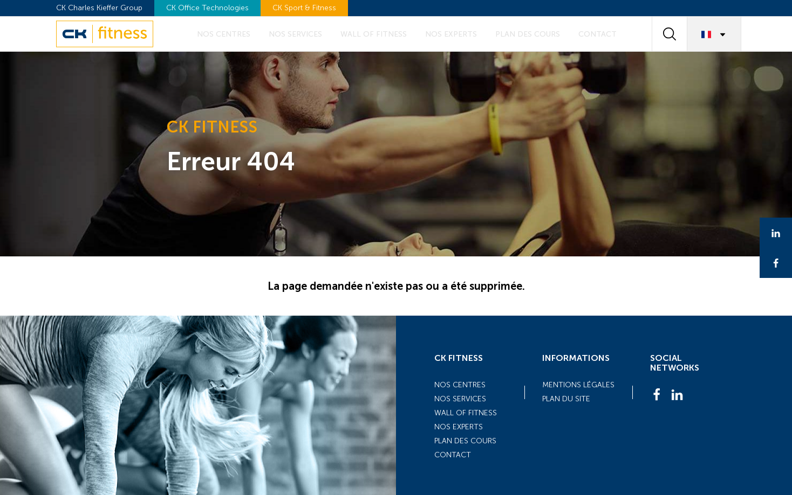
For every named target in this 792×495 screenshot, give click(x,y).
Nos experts (451, 34)
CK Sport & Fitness (304, 7)
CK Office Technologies (207, 7)
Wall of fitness (373, 34)
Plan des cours (527, 34)
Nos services (295, 34)
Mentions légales (578, 384)
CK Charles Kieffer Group (99, 7)
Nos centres (223, 34)
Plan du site (566, 398)
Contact (597, 34)
